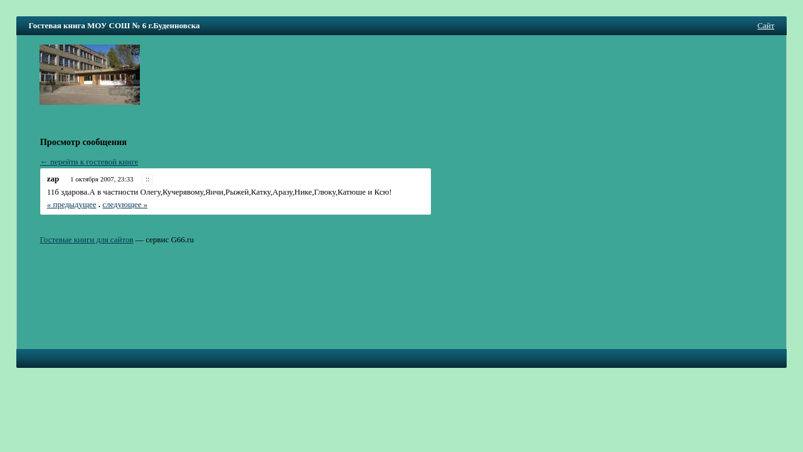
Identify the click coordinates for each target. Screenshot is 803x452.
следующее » (124, 204)
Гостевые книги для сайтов (86, 239)
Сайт (765, 25)
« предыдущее (72, 204)
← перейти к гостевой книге (89, 161)
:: (148, 179)
